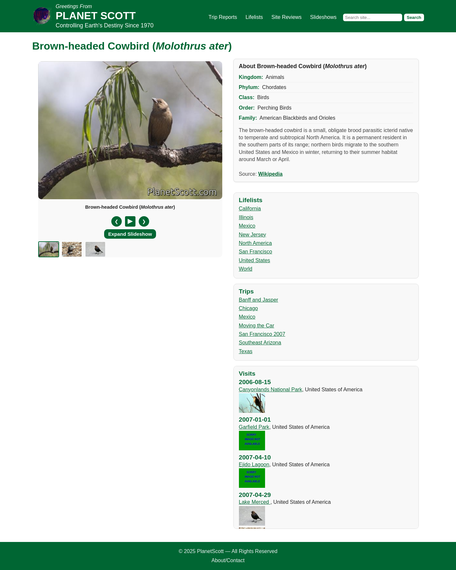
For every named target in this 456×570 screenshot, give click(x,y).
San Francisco (255, 251)
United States (254, 260)
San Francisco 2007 (262, 334)
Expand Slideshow (130, 234)
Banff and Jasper (258, 300)
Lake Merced (255, 502)
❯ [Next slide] (144, 221)
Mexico (247, 226)
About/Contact (228, 560)
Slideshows (323, 17)
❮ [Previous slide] (116, 221)
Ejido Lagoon (254, 464)
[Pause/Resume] (130, 221)
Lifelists (254, 17)
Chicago (248, 308)
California (250, 208)
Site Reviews (287, 17)
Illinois (246, 217)
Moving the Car (257, 325)
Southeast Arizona (260, 342)
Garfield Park (254, 427)
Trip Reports (223, 17)
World (246, 269)
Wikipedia (270, 174)
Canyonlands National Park (270, 389)
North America (255, 243)
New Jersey (252, 234)
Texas (246, 351)
